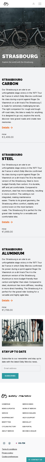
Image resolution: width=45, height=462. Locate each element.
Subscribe (10, 376)
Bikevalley (27, 422)
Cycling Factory (9, 426)
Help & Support (29, 418)
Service (5, 413)
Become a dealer (29, 431)
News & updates (8, 408)
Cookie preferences (10, 457)
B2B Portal (27, 426)
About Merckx (8, 431)
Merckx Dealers (29, 413)
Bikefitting (6, 422)
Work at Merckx (29, 408)
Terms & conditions (9, 449)
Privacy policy (7, 453)
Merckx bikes (28, 404)
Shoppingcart (8, 418)
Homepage (6, 404)
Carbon (10, 83)
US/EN (20, 443)
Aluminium (13, 253)
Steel (8, 158)
